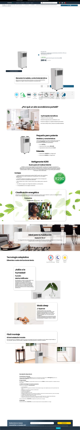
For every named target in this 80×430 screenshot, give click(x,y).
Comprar (69, 5)
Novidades (23, 2)
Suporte (32, 2)
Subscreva (64, 423)
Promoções (28, 2)
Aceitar (58, 428)
